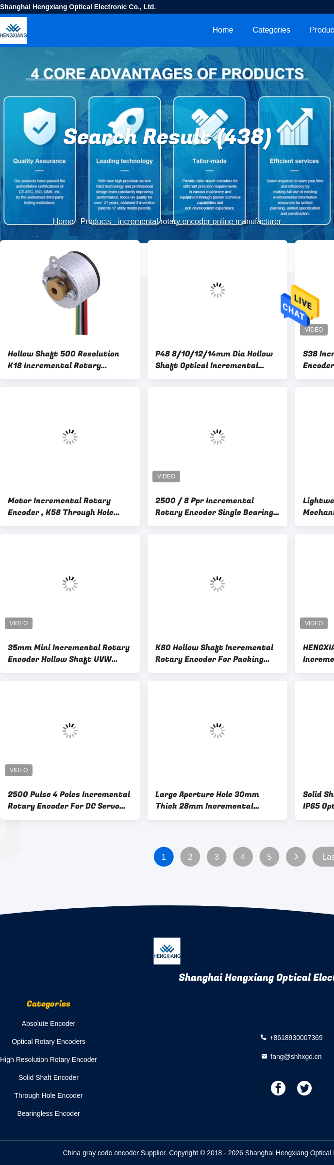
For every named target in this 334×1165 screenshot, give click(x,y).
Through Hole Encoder (49, 1095)
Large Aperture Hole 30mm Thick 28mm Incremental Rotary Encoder (207, 800)
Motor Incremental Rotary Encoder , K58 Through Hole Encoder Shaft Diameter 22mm (68, 506)
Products (96, 221)
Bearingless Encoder (48, 1113)
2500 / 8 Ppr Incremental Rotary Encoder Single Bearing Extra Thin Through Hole (214, 506)
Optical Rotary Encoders (48, 1041)
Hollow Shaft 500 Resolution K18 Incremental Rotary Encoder (63, 359)
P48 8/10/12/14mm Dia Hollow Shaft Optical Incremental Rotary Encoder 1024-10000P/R (217, 359)
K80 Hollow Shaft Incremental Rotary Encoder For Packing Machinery (214, 653)
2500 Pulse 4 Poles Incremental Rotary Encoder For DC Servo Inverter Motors (69, 800)
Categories (271, 30)
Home (223, 30)
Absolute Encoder (49, 1023)
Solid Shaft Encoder (48, 1077)
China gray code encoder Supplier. (116, 1153)
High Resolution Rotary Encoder (48, 1059)
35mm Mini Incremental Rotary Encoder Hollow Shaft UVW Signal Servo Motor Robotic (69, 653)
